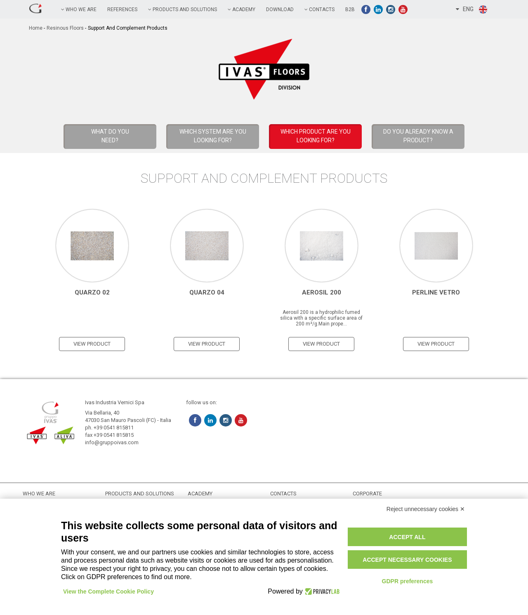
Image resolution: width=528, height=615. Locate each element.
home (35, 28)
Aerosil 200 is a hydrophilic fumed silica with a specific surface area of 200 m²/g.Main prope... (321, 318)
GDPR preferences (407, 581)
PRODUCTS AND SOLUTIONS (182, 9)
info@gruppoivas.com (112, 442)
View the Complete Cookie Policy (108, 591)
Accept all (407, 537)
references (122, 9)
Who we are (79, 9)
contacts (319, 9)
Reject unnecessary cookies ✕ (426, 509)
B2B (350, 9)
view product (92, 344)
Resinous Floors (65, 28)
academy (241, 9)
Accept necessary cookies (407, 559)
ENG (472, 9)
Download (280, 9)
